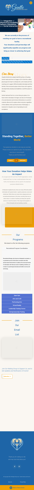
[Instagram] (19, 466)
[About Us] (22, 160)
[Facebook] (15, 466)
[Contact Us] (11, 160)
